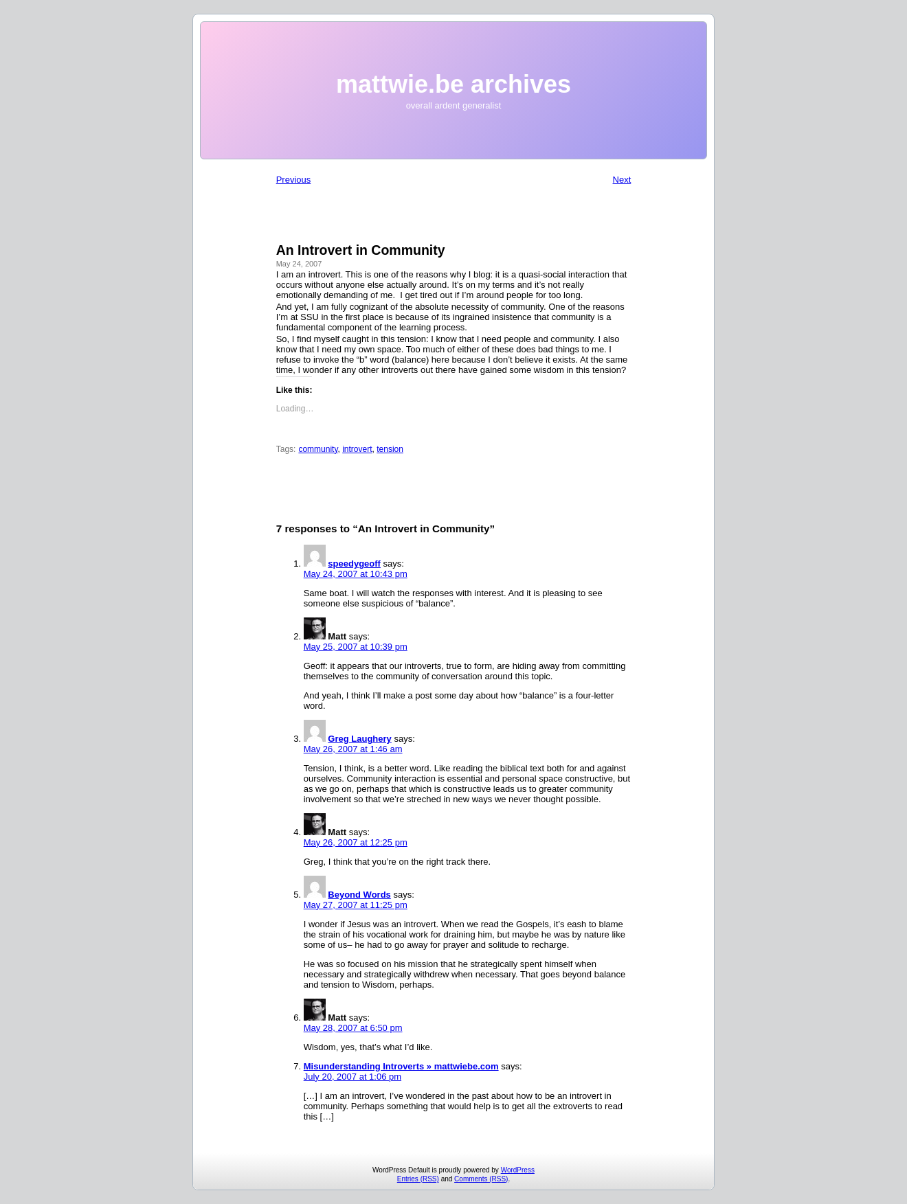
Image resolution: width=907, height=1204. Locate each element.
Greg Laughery (359, 739)
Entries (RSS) (418, 1179)
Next (622, 179)
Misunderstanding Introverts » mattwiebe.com (401, 1066)
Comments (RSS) (481, 1179)
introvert (357, 449)
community (317, 449)
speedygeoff (354, 563)
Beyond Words (359, 894)
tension (390, 449)
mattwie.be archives (453, 84)
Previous (293, 179)
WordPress (518, 1170)
